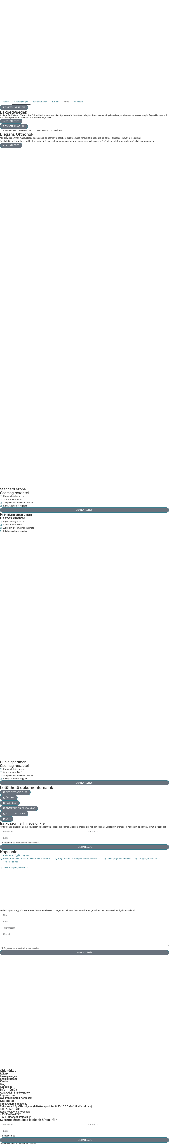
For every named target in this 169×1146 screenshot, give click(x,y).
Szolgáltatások (40, 101)
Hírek (66, 101)
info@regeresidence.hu (13, 1104)
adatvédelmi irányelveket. (28, 843)
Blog (2, 1085)
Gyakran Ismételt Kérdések (16, 1099)
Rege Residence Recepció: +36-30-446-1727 (15, 1114)
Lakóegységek (21, 101)
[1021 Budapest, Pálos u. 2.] (84, 890)
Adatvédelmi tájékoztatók (15, 1093)
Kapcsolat (78, 101)
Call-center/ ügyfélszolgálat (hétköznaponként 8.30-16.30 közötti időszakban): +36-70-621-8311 (46, 1109)
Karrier (55, 101)
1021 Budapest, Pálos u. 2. (15, 1118)
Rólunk (6, 101)
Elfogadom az (21, 843)
